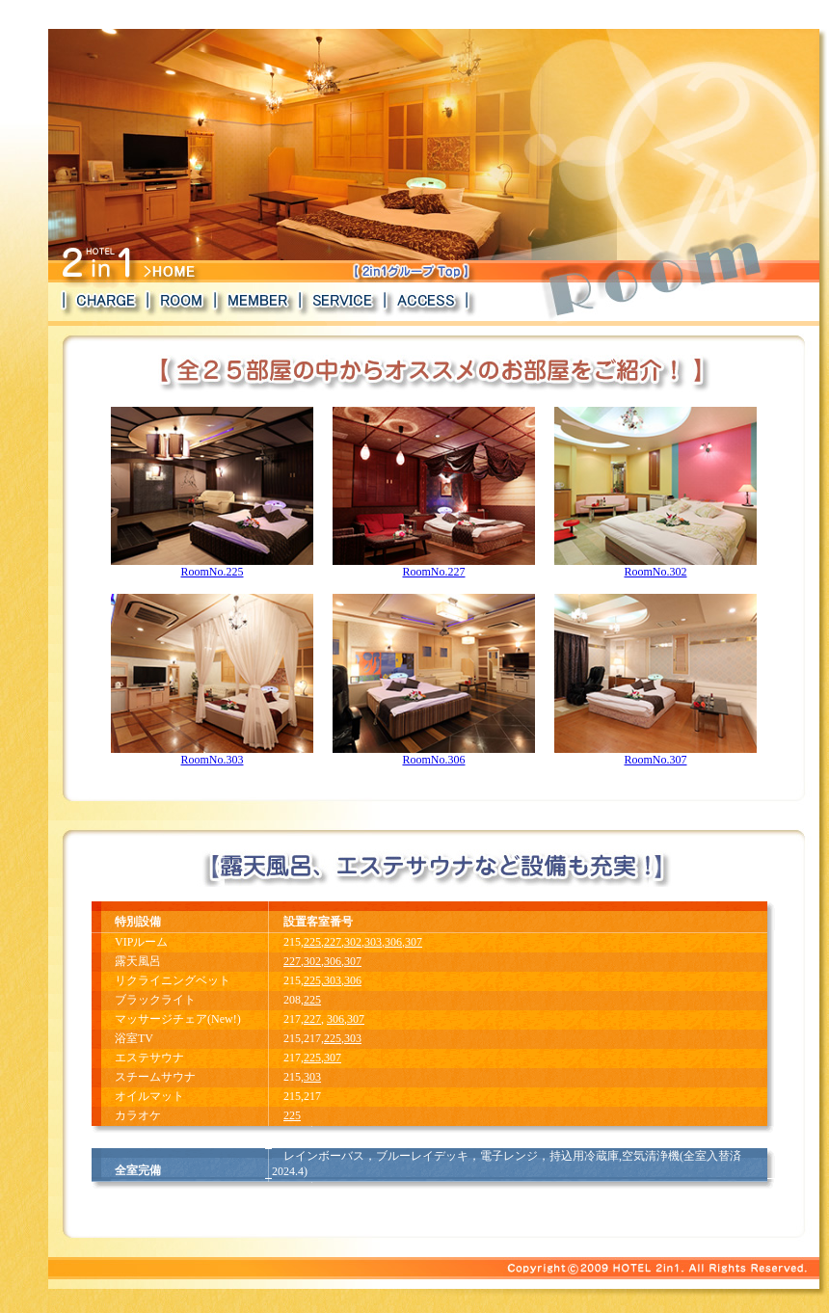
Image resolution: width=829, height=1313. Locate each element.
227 (332, 942)
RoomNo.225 (212, 566)
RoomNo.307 (655, 754)
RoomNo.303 (212, 754)
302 (352, 942)
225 (312, 942)
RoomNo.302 (655, 566)
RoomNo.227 (434, 566)
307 (413, 942)
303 (373, 942)
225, (314, 980)
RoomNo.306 (434, 754)
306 (393, 942)
